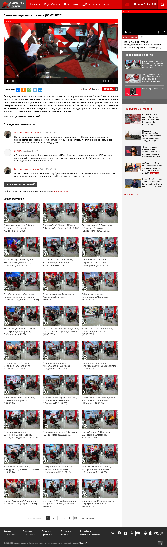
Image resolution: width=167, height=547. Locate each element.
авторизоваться (60, 191)
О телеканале (9, 535)
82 (70, 518)
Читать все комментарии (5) (20, 184)
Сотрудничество (29, 535)
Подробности (52, 4)
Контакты (7, 531)
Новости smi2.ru (130, 194)
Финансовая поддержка (90, 535)
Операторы (27, 531)
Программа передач (95, 4)
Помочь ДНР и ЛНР (145, 4)
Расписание (47, 531)
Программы (71, 4)
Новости (35, 4)
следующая (88, 518)
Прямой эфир (47, 535)
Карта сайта (84, 543)
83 (75, 518)
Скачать (94, 89)
